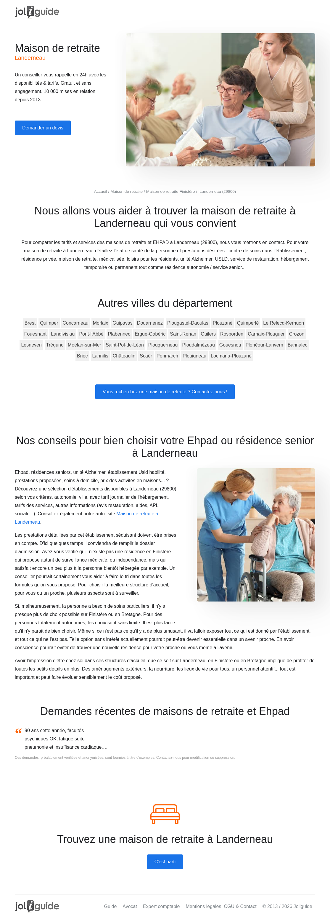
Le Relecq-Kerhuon (283, 322)
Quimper (49, 322)
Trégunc (54, 344)
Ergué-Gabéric (150, 333)
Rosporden (231, 333)
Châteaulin (124, 355)
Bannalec (298, 344)
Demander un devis (42, 127)
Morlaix (100, 322)
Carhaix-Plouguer (266, 333)
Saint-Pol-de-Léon (125, 344)
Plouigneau (194, 355)
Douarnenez (150, 322)
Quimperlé (248, 322)
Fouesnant (35, 333)
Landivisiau (63, 333)
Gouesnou (230, 344)
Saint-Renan (183, 333)
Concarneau (75, 322)
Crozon (297, 333)
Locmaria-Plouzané (231, 355)
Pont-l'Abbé (91, 333)
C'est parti (165, 861)
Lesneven (31, 344)
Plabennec (119, 333)
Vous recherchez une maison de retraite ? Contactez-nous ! (165, 391)
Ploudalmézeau (198, 344)
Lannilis (100, 355)
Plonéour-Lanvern (264, 344)
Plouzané (223, 322)
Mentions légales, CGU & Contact (221, 906)
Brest (30, 322)
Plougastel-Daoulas (187, 322)
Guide (110, 906)
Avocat (130, 906)
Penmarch (167, 355)
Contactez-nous (168, 758)
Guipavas (122, 322)
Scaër (146, 355)
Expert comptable (161, 906)
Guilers (208, 333)
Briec (82, 355)
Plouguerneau (163, 344)
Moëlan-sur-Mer (84, 344)
